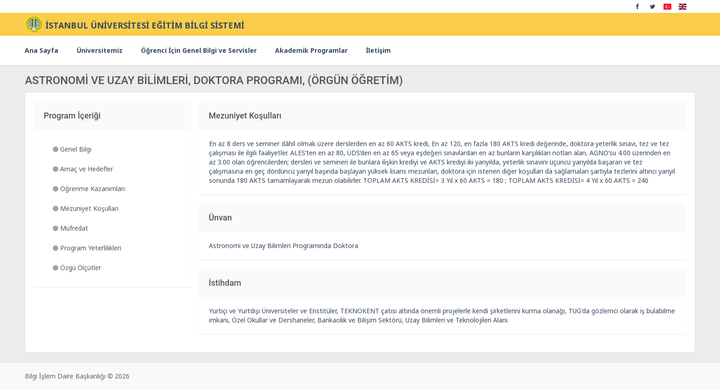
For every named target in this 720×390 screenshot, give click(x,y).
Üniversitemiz (100, 50)
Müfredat (70, 228)
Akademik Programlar (311, 50)
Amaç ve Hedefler (83, 168)
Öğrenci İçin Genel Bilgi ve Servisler (199, 50)
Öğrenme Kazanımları (89, 188)
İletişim (378, 50)
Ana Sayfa (41, 50)
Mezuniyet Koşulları (85, 208)
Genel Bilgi (72, 149)
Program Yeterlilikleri (87, 247)
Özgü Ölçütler (77, 267)
